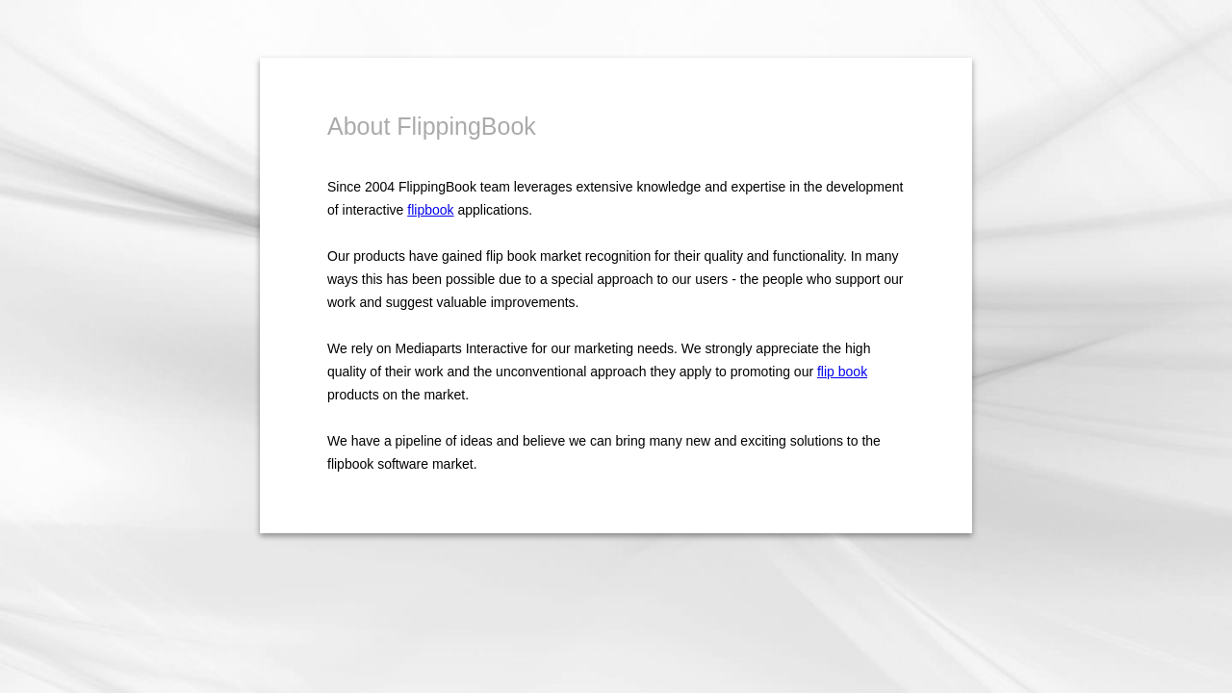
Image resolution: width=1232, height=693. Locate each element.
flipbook (430, 210)
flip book (842, 371)
